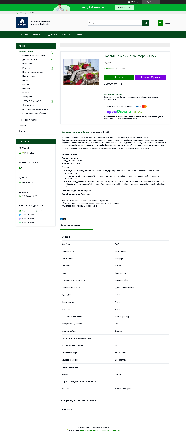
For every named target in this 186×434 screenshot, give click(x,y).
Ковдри (25, 84)
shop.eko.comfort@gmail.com (33, 211)
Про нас (79, 35)
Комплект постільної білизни (76, 132)
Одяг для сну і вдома (31, 101)
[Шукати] (145, 23)
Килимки (25, 93)
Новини (22, 125)
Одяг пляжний (28, 105)
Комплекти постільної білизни (34, 55)
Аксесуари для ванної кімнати (35, 109)
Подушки (26, 89)
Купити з (150, 77)
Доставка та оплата (59, 35)
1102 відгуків (136, 2)
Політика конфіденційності (110, 430)
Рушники (26, 68)
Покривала (27, 64)
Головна (23, 35)
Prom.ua (106, 428)
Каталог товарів (26, 51)
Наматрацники (28, 76)
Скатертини (27, 97)
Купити (119, 77)
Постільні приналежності (32, 72)
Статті (22, 131)
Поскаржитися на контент (89, 430)
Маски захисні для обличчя (34, 113)
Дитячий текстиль (29, 60)
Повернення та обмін (28, 120)
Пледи (25, 80)
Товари (37, 35)
